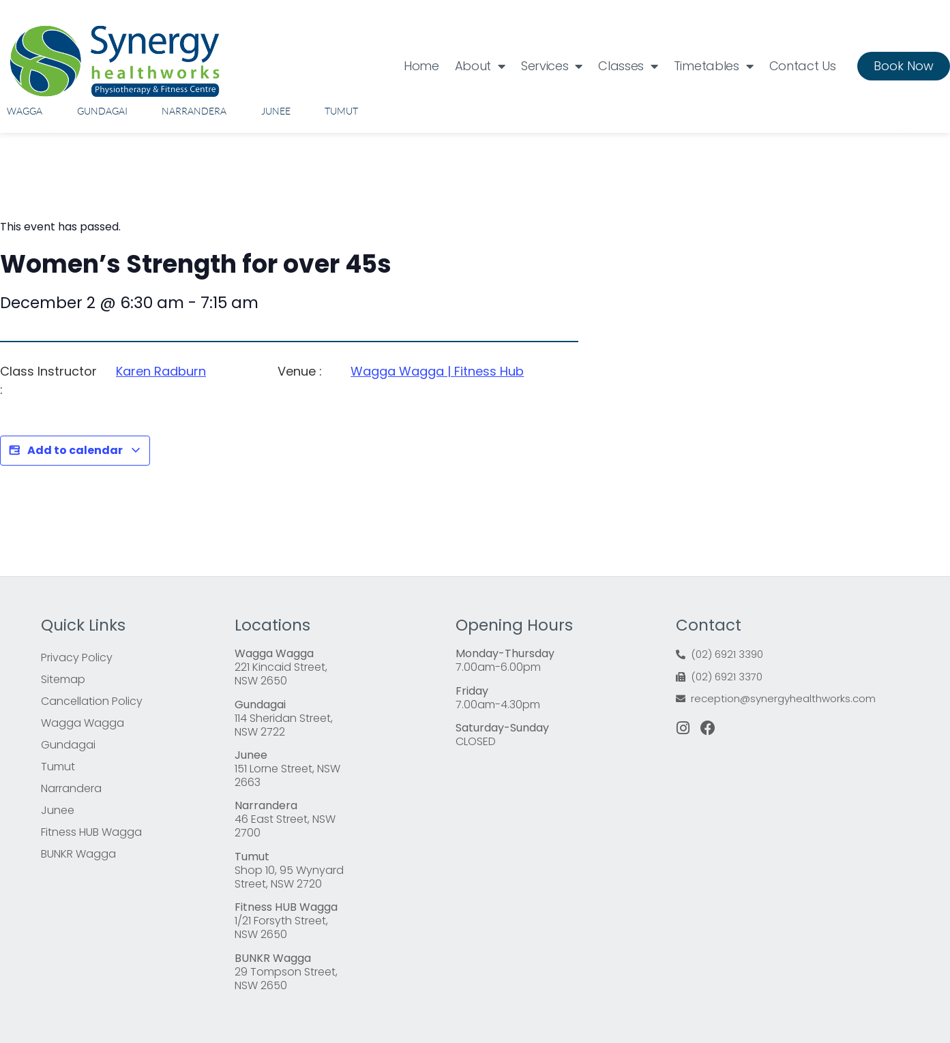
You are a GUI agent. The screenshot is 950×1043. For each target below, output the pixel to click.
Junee (276, 111)
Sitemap (63, 679)
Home (421, 65)
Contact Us (802, 65)
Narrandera (194, 111)
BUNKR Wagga (78, 854)
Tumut (341, 111)
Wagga (24, 111)
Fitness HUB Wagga (91, 832)
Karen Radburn (161, 371)
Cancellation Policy (92, 701)
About (480, 66)
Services (551, 66)
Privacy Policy (77, 657)
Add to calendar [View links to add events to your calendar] (75, 450)
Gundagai (102, 111)
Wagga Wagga (82, 723)
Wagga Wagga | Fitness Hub (437, 371)
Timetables (714, 66)
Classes (628, 66)
